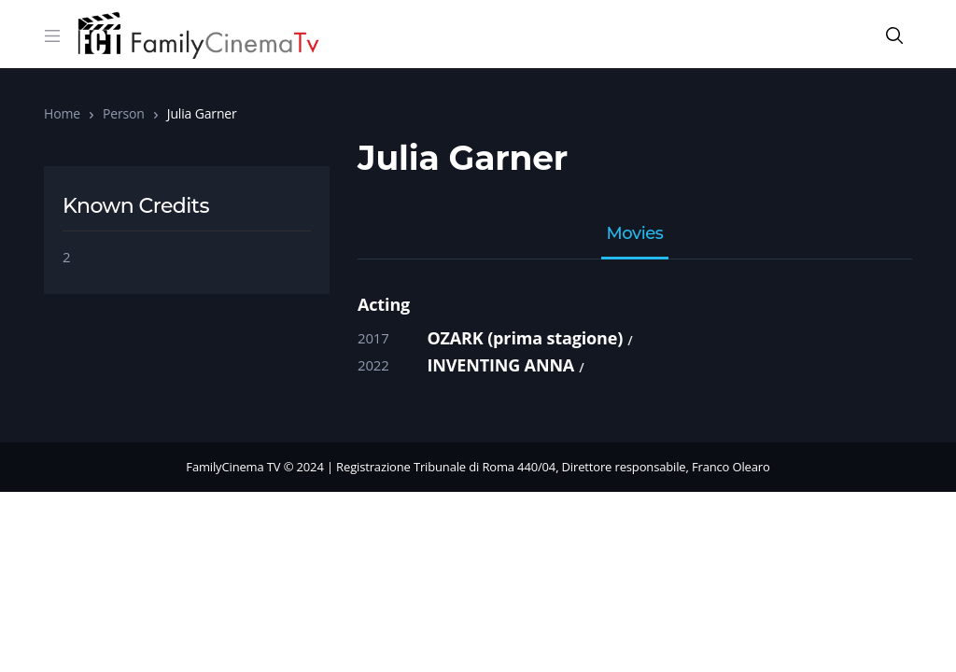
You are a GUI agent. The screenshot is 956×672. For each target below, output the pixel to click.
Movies (635, 234)
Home (62, 113)
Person (124, 113)
